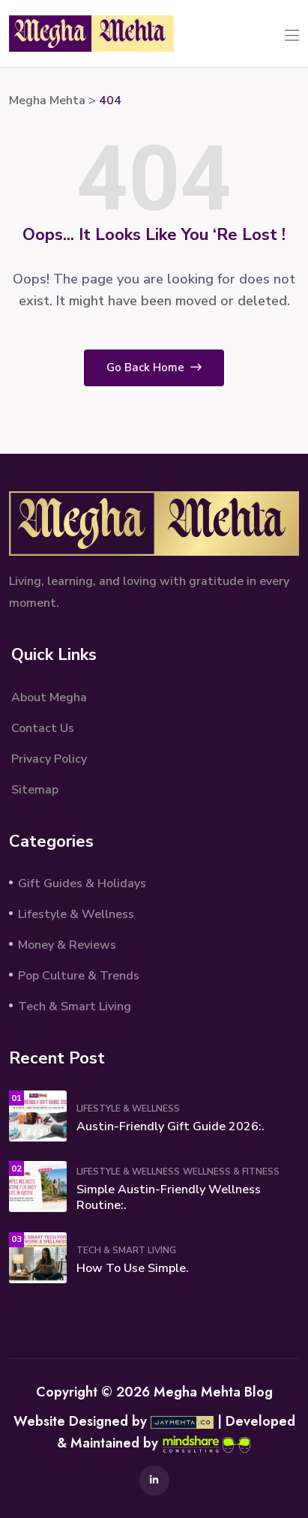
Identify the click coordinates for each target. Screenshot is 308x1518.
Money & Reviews (67, 945)
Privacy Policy (49, 759)
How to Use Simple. (132, 1268)
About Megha (49, 697)
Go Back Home (154, 367)
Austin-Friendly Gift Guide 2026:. (170, 1126)
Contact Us (42, 728)
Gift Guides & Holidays (82, 883)
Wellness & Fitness (231, 1171)
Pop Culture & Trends (78, 976)
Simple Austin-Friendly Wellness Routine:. (168, 1197)
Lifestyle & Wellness (76, 914)
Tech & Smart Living (74, 1006)
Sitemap (34, 790)
